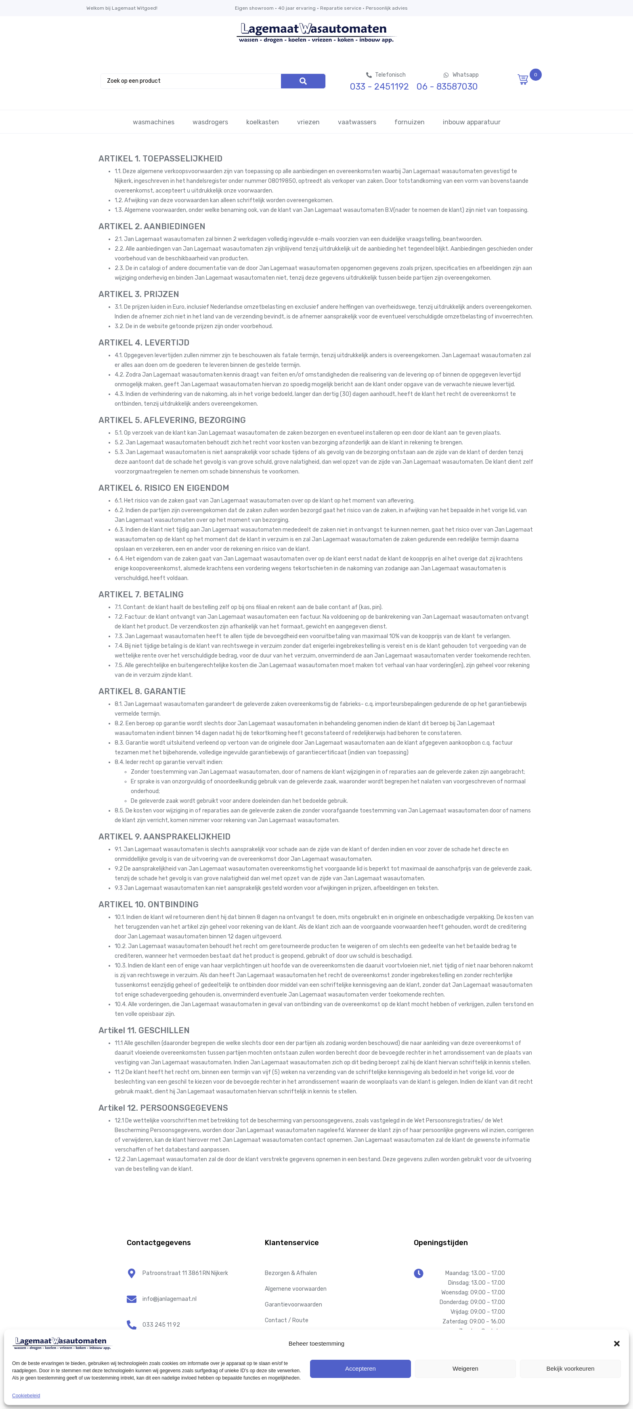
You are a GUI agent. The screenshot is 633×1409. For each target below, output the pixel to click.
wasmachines (153, 122)
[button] (617, 1344)
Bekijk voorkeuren (570, 1368)
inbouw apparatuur (472, 122)
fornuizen (409, 122)
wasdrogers (210, 122)
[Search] (303, 81)
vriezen (308, 122)
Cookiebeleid (26, 1396)
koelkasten (262, 122)
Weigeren (465, 1368)
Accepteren (360, 1368)
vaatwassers (357, 122)
